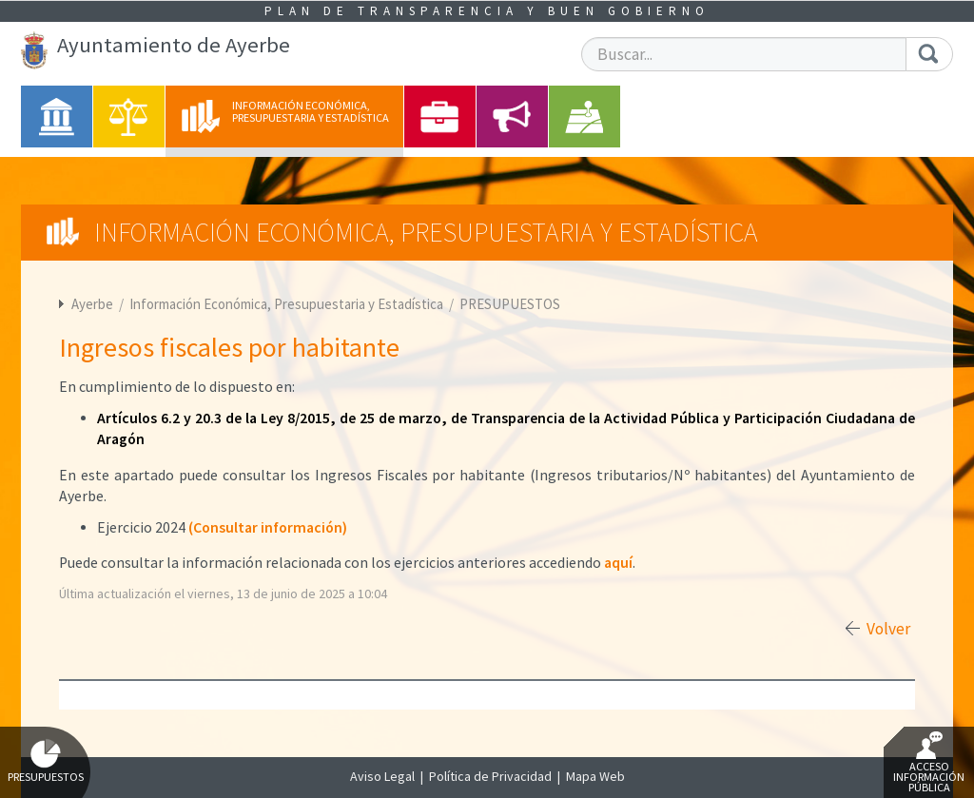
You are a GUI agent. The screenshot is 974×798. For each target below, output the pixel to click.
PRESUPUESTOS (509, 304)
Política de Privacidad (490, 776)
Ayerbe (92, 304)
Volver (888, 628)
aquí (618, 563)
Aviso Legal (382, 776)
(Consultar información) (267, 527)
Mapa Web (595, 776)
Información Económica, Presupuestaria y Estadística (287, 304)
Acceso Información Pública (928, 762)
